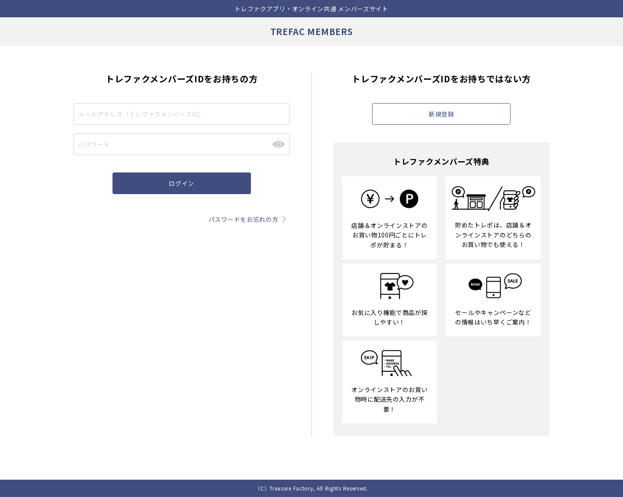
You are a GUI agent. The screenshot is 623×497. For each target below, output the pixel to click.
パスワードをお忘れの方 (249, 219)
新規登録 (441, 114)
